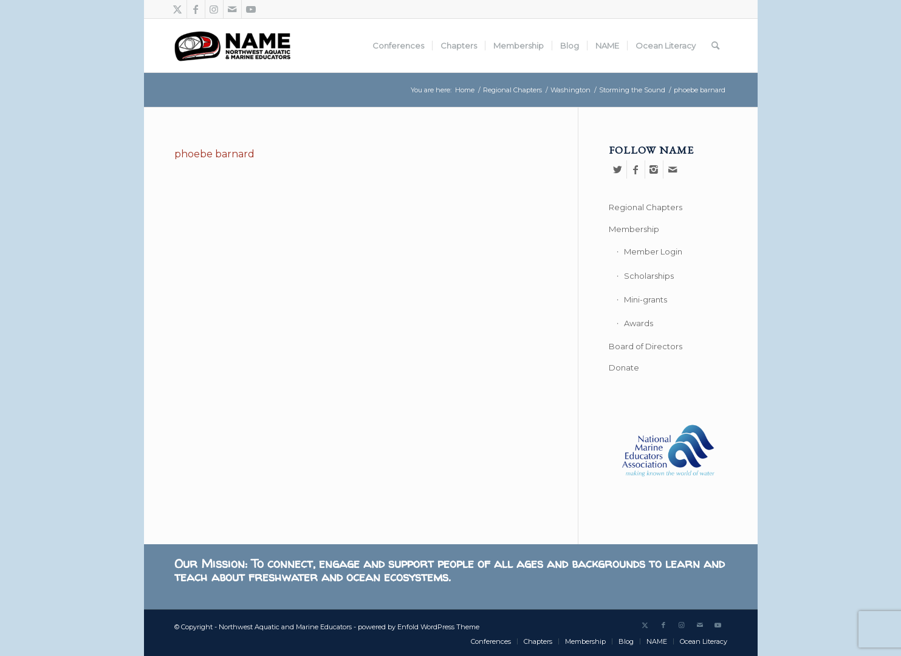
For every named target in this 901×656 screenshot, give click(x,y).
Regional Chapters (645, 207)
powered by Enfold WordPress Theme (418, 627)
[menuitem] (398, 45)
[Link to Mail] (232, 9)
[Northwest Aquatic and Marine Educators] (232, 45)
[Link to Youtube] (251, 9)
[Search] (715, 45)
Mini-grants (645, 299)
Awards (638, 323)
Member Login (653, 251)
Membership (634, 229)
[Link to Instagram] (214, 9)
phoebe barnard (214, 154)
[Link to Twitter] (178, 9)
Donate (624, 367)
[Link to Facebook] (196, 9)
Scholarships (649, 276)
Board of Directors (645, 346)
